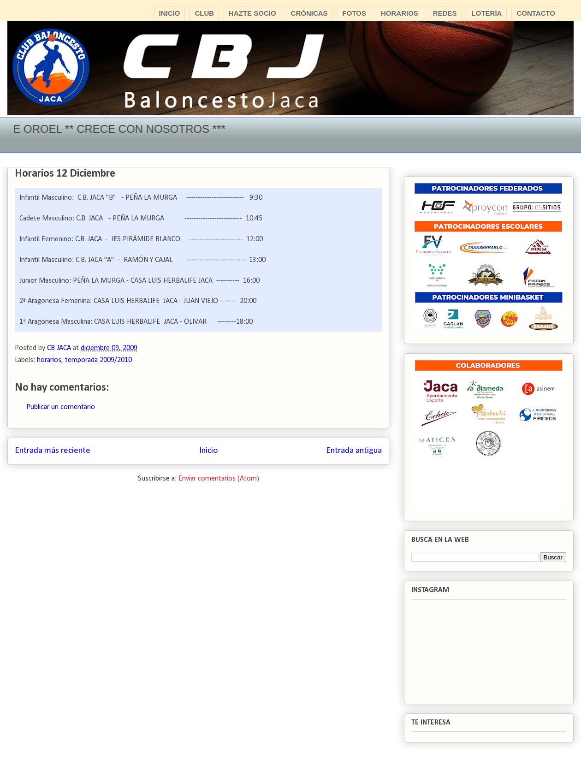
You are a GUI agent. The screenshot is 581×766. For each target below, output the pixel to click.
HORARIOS (399, 13)
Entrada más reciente (52, 450)
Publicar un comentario (60, 407)
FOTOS (354, 13)
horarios (49, 360)
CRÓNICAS (309, 13)
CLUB (204, 13)
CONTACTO (535, 13)
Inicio (208, 450)
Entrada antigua (354, 450)
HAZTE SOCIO (252, 13)
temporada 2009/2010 (98, 360)
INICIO (169, 13)
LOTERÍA (487, 13)
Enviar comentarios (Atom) (218, 478)
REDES (445, 13)
